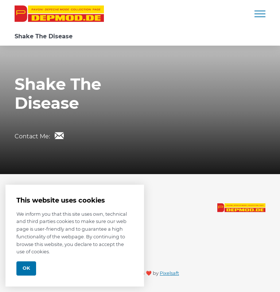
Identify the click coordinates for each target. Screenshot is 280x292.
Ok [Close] (26, 268)
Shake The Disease (44, 36)
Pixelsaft (169, 273)
